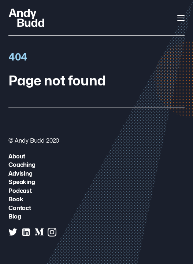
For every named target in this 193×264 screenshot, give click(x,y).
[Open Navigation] (181, 18)
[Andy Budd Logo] (26, 17)
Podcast (20, 190)
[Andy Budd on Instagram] (52, 232)
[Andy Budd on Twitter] (12, 232)
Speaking (21, 182)
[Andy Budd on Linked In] (26, 232)
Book (15, 199)
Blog (14, 216)
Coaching (22, 164)
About (16, 156)
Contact (19, 208)
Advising (20, 173)
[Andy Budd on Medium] (39, 232)
